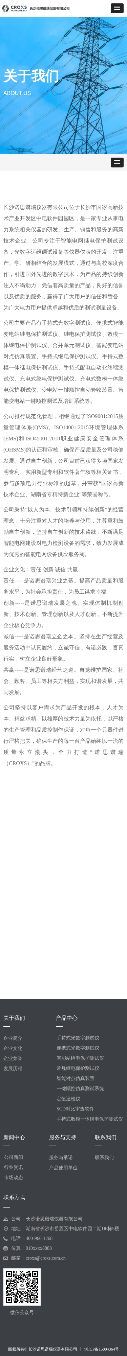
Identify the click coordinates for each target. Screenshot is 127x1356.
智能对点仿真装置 (75, 1078)
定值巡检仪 (68, 1098)
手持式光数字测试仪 (78, 1037)
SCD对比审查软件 (75, 1108)
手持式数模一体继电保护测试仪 (90, 1119)
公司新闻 (13, 1157)
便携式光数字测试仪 (78, 1048)
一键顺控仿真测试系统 (80, 1088)
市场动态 (13, 1177)
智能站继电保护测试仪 (80, 1058)
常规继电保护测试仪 (78, 1068)
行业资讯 (13, 1167)
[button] (117, 8)
